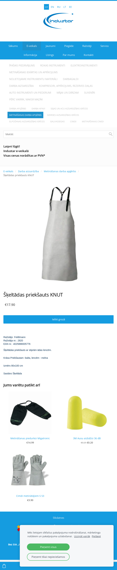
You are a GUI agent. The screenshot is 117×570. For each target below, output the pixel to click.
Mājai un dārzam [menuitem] (68, 92)
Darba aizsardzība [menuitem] (21, 85)
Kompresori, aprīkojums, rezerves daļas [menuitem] (66, 85)
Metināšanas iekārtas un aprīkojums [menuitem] (33, 72)
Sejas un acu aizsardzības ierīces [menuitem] (69, 108)
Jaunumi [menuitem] (50, 46)
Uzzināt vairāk (82, 536)
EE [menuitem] (70, 6)
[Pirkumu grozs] (4, 566)
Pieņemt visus (48, 547)
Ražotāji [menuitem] (87, 46)
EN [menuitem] (52, 6)
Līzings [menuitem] (50, 55)
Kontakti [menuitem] (88, 55)
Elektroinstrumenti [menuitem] (84, 65)
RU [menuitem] (58, 6)
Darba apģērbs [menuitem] (17, 108)
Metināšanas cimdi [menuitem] (93, 121)
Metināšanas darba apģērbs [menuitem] (25, 115)
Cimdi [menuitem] (73, 121)
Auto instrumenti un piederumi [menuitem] (30, 92)
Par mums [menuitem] (69, 55)
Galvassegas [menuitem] (57, 121)
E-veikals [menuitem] (32, 46)
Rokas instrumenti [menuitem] (52, 65)
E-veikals (8, 171)
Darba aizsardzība (28, 171)
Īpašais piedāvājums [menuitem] (22, 65)
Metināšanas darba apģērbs (60, 171)
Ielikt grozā (58, 319)
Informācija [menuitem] (30, 55)
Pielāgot (96, 536)
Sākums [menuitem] (13, 46)
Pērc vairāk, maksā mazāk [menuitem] (26, 99)
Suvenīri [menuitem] (89, 92)
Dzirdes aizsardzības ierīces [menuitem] (63, 115)
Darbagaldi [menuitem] (70, 79)
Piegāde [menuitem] (69, 46)
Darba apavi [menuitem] (38, 108)
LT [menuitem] (64, 6)
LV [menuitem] (46, 6)
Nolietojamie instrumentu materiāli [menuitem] (33, 79)
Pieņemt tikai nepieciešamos (48, 556)
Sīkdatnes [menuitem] (58, 517)
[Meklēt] (58, 134)
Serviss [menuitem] (104, 46)
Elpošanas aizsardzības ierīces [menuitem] (27, 121)
